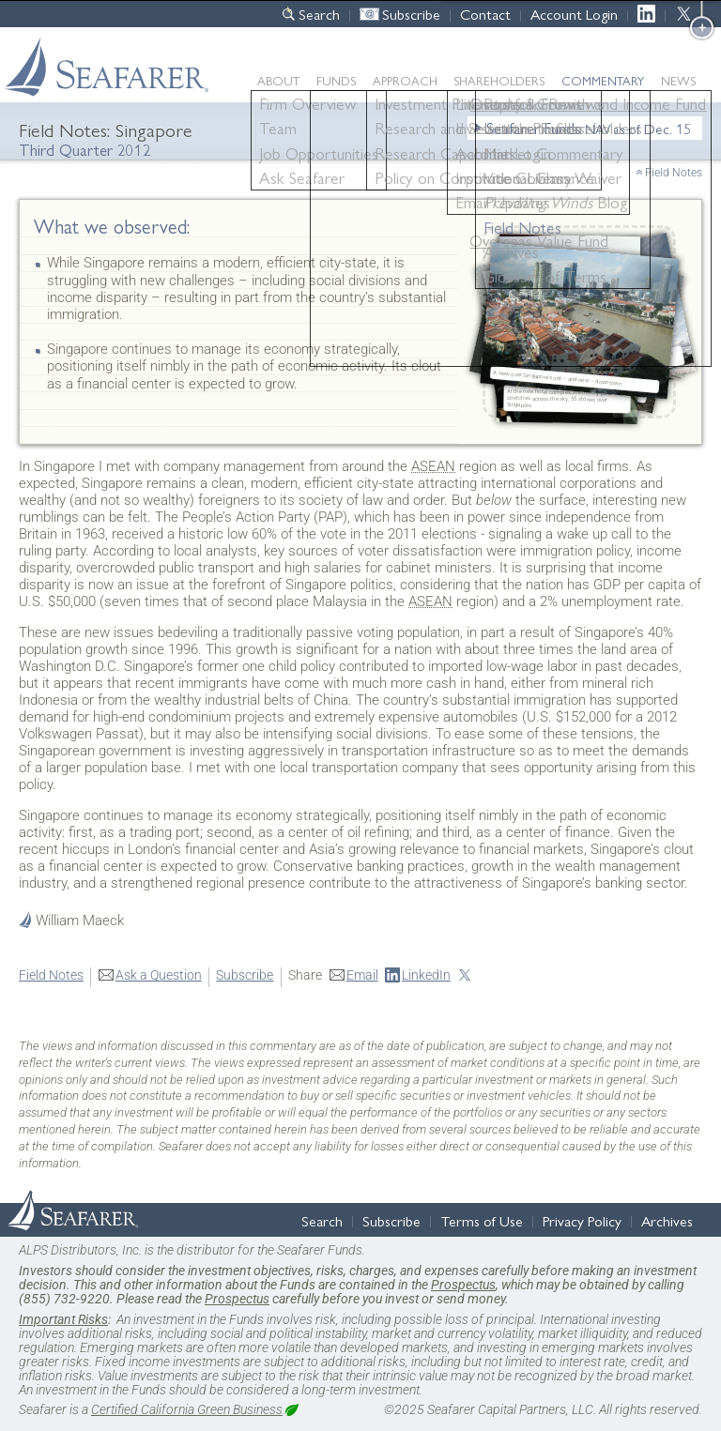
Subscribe (411, 14)
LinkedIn (651, 14)
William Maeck (80, 920)
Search (319, 14)
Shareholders (499, 80)
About (278, 80)
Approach (405, 80)
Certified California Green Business (187, 1409)
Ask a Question (158, 974)
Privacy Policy (582, 1220)
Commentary (602, 80)
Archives (667, 1220)
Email (362, 974)
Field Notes (673, 172)
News (678, 80)
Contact (485, 14)
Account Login (574, 14)
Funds (336, 80)
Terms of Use (481, 1220)
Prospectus (463, 1284)
